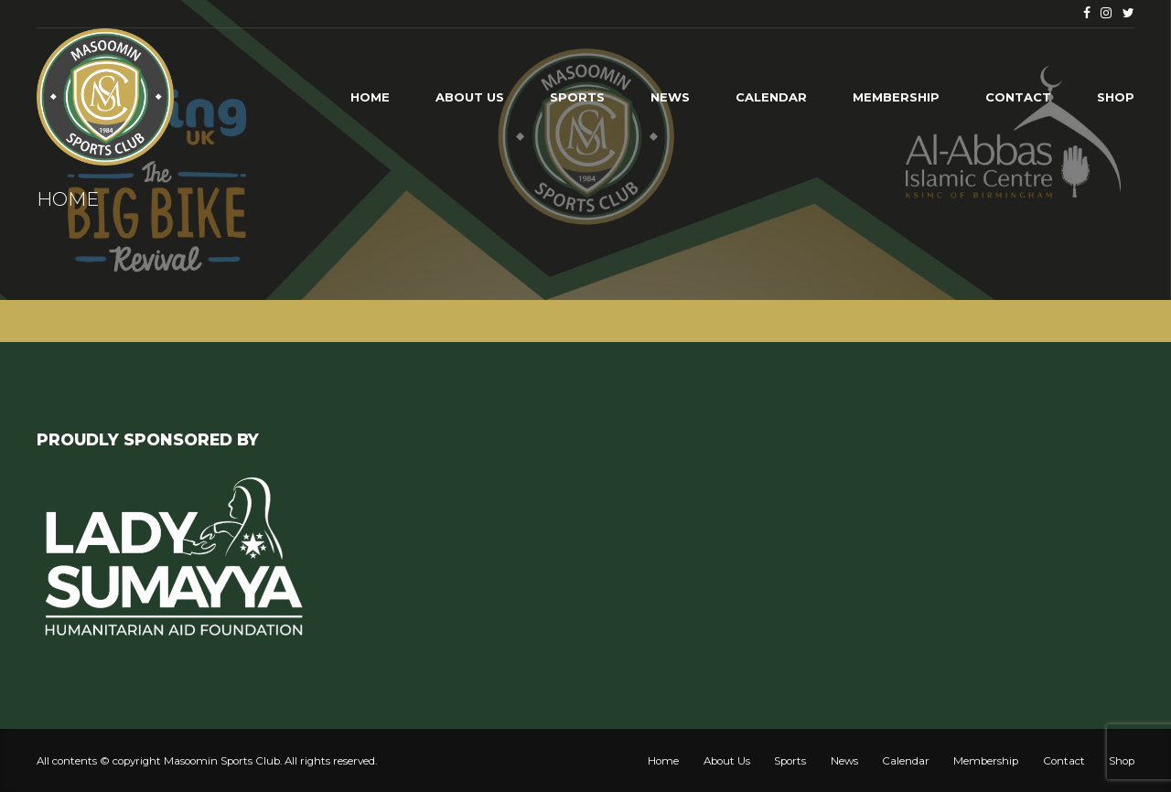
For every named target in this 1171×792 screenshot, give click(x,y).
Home (370, 97)
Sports (577, 97)
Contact (1018, 97)
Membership (896, 97)
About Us (469, 97)
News (670, 97)
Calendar (771, 97)
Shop (1115, 97)
